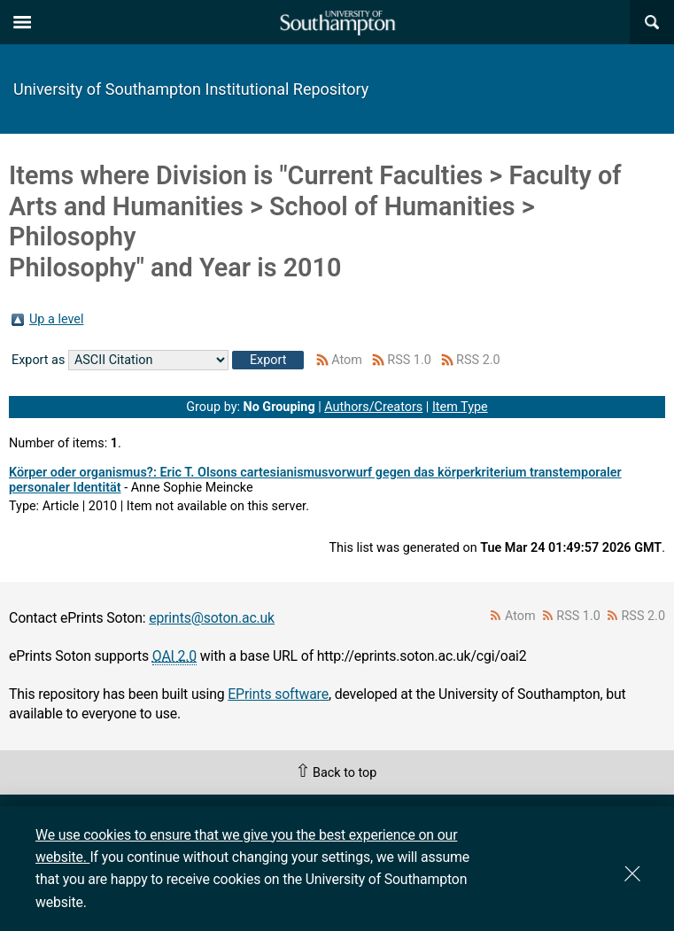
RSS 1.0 (409, 360)
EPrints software (278, 694)
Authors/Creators (373, 407)
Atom (346, 360)
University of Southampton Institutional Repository (190, 89)
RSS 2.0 (478, 360)
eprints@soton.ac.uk (212, 617)
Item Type (460, 407)
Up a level (56, 319)
